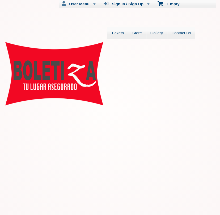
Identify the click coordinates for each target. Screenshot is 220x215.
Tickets (117, 33)
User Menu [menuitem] (79, 4)
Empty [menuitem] (169, 3)
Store (137, 33)
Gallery (156, 33)
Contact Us (181, 33)
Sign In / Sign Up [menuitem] (127, 4)
